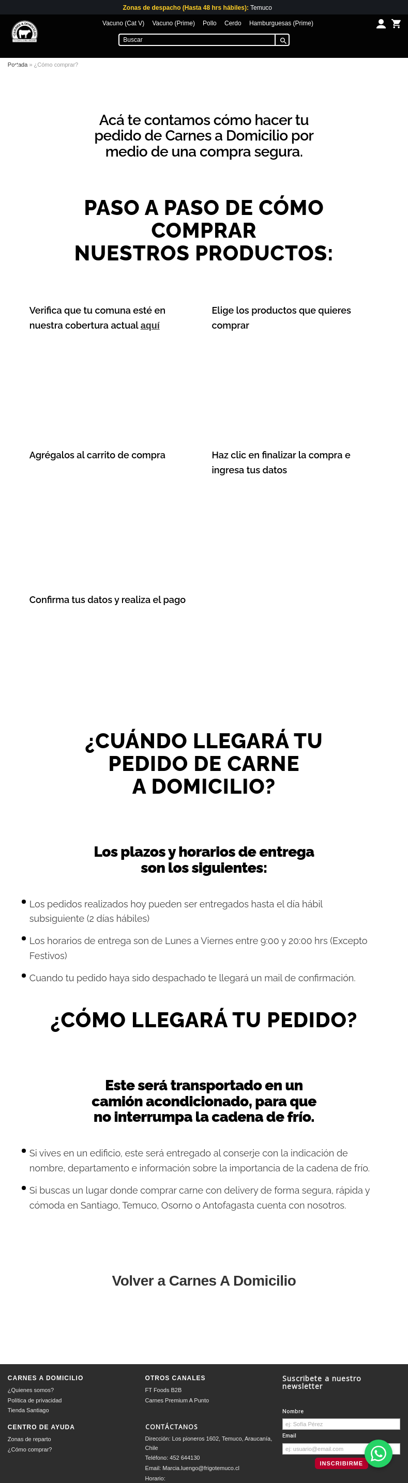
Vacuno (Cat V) (123, 23)
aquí (150, 325)
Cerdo (232, 23)
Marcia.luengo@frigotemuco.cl (200, 1468)
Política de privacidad (35, 1400)
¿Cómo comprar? (30, 1449)
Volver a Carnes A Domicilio (204, 1281)
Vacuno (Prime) (173, 23)
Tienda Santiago (28, 1410)
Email (289, 1435)
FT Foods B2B (163, 1390)
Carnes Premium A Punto (177, 1400)
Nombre (293, 1411)
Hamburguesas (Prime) (281, 23)
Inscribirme (341, 1463)
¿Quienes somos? (31, 1390)
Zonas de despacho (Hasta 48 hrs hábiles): (185, 7)
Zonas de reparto (29, 1439)
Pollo (210, 23)
